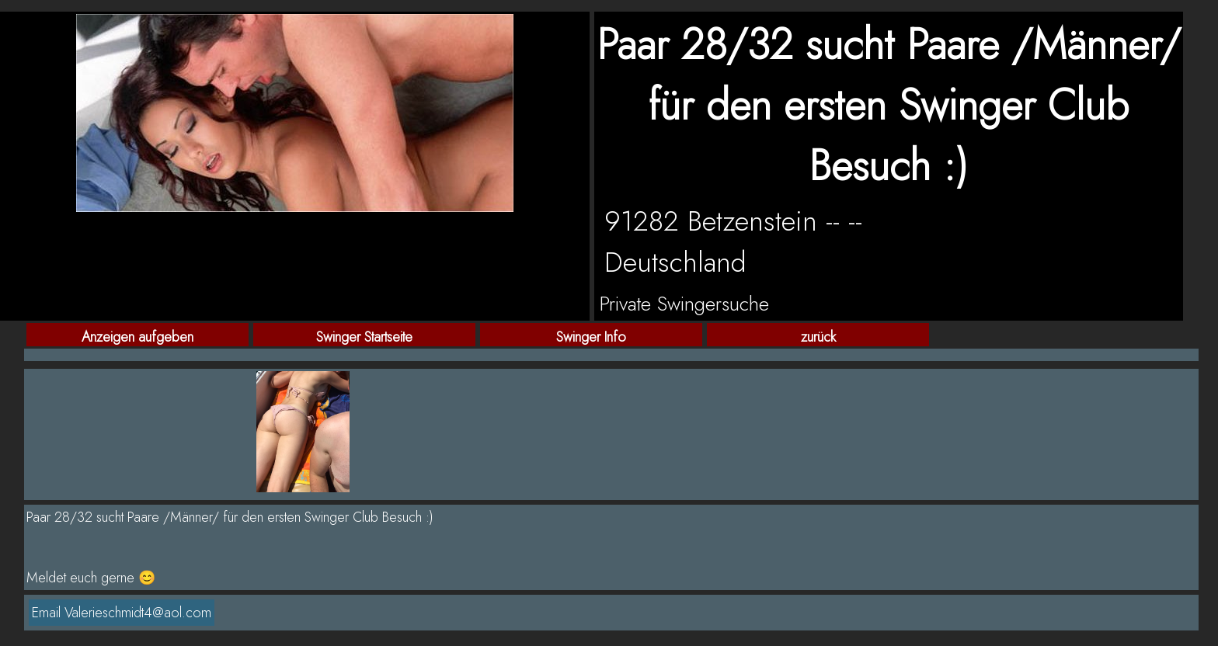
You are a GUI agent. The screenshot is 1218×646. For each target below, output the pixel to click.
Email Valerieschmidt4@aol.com (121, 613)
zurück (818, 336)
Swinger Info (591, 336)
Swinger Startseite (364, 336)
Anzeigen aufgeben (137, 336)
